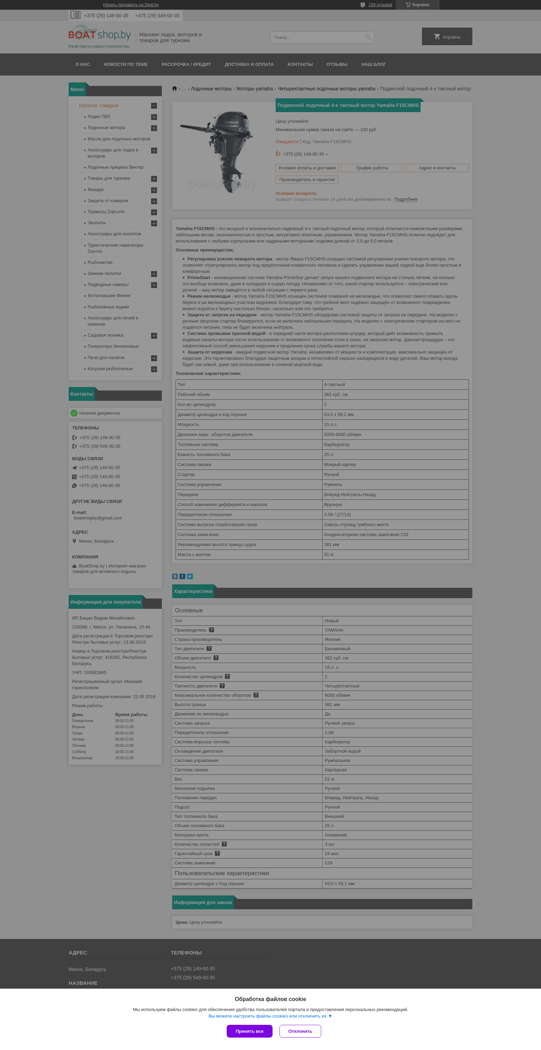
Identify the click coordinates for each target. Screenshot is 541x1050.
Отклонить (300, 1031)
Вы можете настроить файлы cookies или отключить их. (268, 1016)
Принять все (250, 1031)
